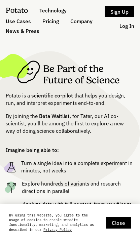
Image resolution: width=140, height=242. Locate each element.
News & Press (22, 30)
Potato (17, 10)
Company (81, 21)
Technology (53, 10)
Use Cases (18, 21)
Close (118, 222)
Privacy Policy (57, 229)
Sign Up (119, 11)
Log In (126, 25)
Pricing (50, 21)
